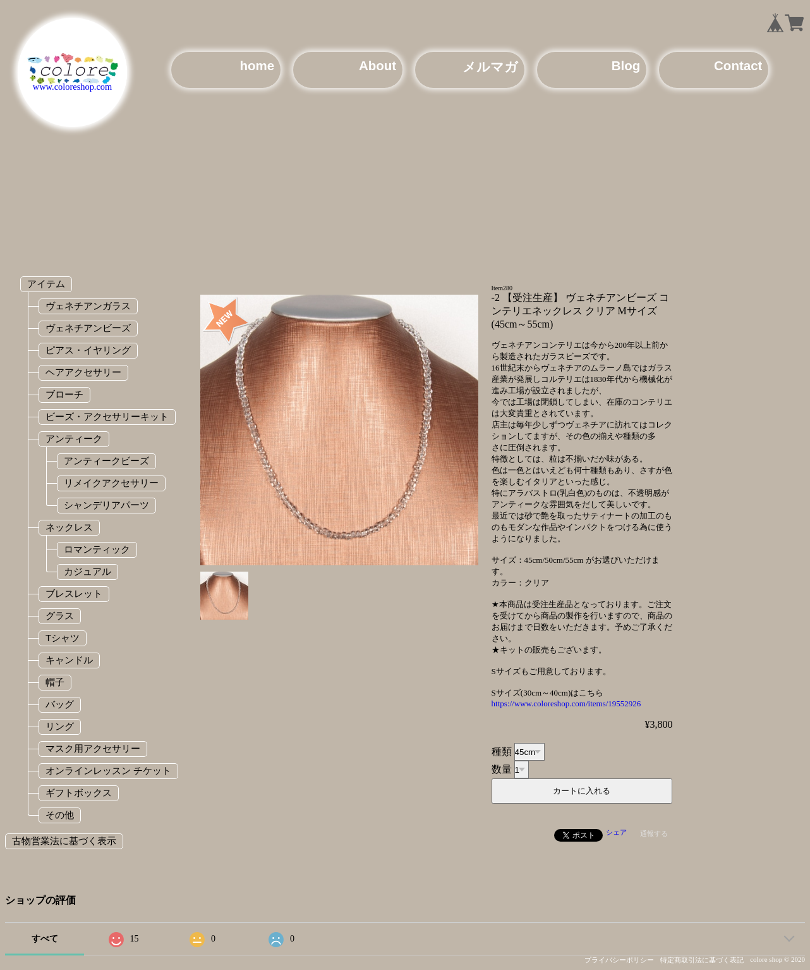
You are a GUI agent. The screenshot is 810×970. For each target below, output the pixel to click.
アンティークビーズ (106, 460)
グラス (59, 615)
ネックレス (69, 527)
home (256, 65)
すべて (45, 938)
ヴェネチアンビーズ (88, 327)
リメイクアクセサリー (111, 482)
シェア (616, 832)
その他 (59, 814)
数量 (502, 769)
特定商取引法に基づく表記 (702, 960)
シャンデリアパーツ (106, 505)
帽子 (54, 682)
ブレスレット (73, 593)
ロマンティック (97, 549)
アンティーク (73, 438)
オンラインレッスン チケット (108, 770)
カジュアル (87, 571)
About (377, 65)
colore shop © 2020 (777, 959)
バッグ (59, 704)
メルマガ (490, 66)
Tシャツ (62, 637)
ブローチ (64, 394)
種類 (502, 751)
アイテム (46, 283)
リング (59, 726)
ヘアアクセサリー (83, 372)
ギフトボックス (78, 792)
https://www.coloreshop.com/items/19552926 (566, 703)
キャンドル (69, 659)
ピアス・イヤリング (88, 350)
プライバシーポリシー (619, 960)
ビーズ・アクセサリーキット (107, 416)
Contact (738, 65)
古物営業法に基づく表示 (64, 840)
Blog (626, 65)
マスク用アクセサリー (92, 748)
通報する (654, 833)
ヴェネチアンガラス (88, 305)
